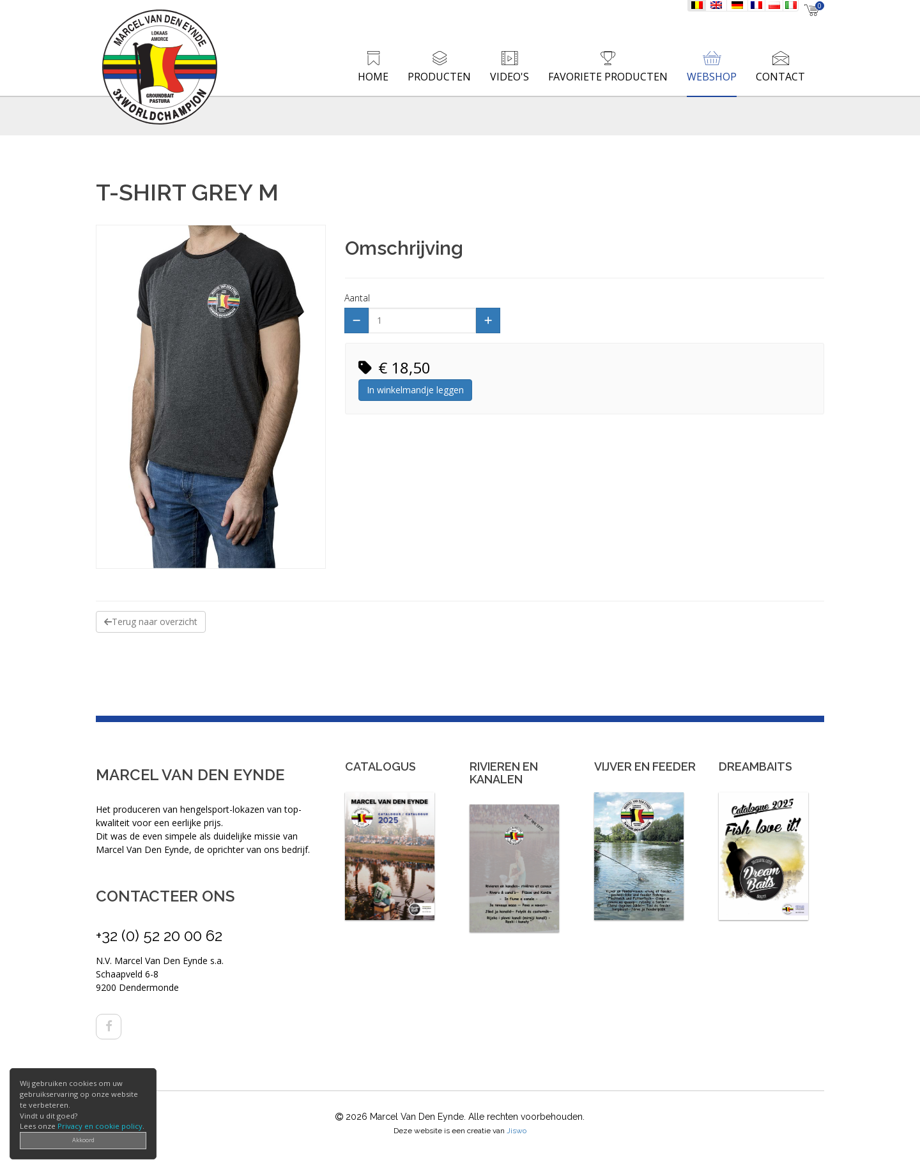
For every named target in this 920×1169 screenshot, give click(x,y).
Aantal (357, 298)
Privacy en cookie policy (99, 1126)
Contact (780, 77)
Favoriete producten (608, 77)
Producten (439, 77)
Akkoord (83, 1140)
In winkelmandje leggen (415, 390)
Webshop (712, 77)
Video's (509, 77)
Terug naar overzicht (150, 621)
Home (373, 77)
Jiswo (516, 1130)
